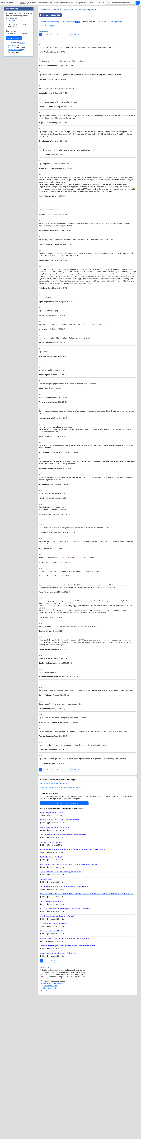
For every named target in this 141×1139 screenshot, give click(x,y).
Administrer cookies (50, 1070)
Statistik (103, 22)
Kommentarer (89, 22)
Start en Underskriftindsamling (39, 3)
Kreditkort (25, 33)
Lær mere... (11, 20)
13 (75, 35)
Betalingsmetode (12, 31)
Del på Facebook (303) (49, 15)
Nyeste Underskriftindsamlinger (65, 3)
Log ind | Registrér (86, 3)
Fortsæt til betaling (14, 38)
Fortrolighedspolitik (117, 22)
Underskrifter (71, 22)
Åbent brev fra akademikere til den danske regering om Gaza (61, 870)
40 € (9, 27)
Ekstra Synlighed (48, 26)
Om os (45, 1073)
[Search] (121, 3)
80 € (17, 27)
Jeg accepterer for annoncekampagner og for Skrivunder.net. (16, 47)
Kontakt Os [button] (100, 3)
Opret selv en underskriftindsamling (64, 885)
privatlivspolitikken (15, 50)
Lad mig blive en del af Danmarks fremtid (54, 865)
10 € (17, 24)
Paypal (12, 33)
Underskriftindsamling (50, 22)
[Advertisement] (87, 376)
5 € (9, 24)
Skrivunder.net (8, 2)
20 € (24, 24)
